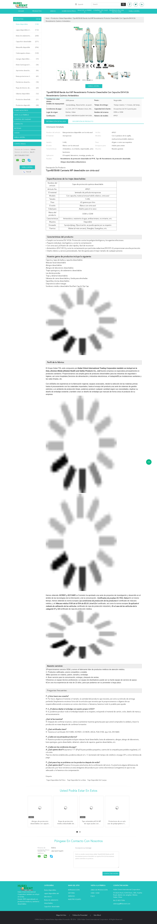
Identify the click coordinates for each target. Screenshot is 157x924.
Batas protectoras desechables (27, 76)
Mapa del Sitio (61, 915)
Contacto (18, 124)
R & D (93, 896)
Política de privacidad (80, 915)
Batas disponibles (27, 24)
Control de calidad (100, 11)
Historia (71, 893)
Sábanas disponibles (27, 94)
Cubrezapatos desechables (27, 53)
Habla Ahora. (134, 11)
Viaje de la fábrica (85, 11)
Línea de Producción (99, 890)
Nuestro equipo (74, 899)
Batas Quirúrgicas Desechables (27, 65)
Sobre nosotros (69, 11)
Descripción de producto (83, 121)
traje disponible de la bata (76, 780)
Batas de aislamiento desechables (27, 36)
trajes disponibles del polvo (56, 780)
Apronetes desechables (27, 70)
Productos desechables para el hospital (28, 99)
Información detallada (56, 121)
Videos (53, 11)
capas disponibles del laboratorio (27, 30)
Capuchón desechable (27, 42)
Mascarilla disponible (27, 47)
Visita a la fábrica (21, 115)
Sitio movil (97, 915)
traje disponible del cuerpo (97, 780)
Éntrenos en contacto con (116, 11)
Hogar (21, 11)
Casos (16, 133)
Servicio (71, 896)
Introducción (74, 890)
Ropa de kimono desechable (27, 88)
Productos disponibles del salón (27, 105)
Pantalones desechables (27, 82)
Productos (37, 11)
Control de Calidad (22, 119)
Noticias (17, 128)
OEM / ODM (95, 893)
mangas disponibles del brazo (27, 59)
